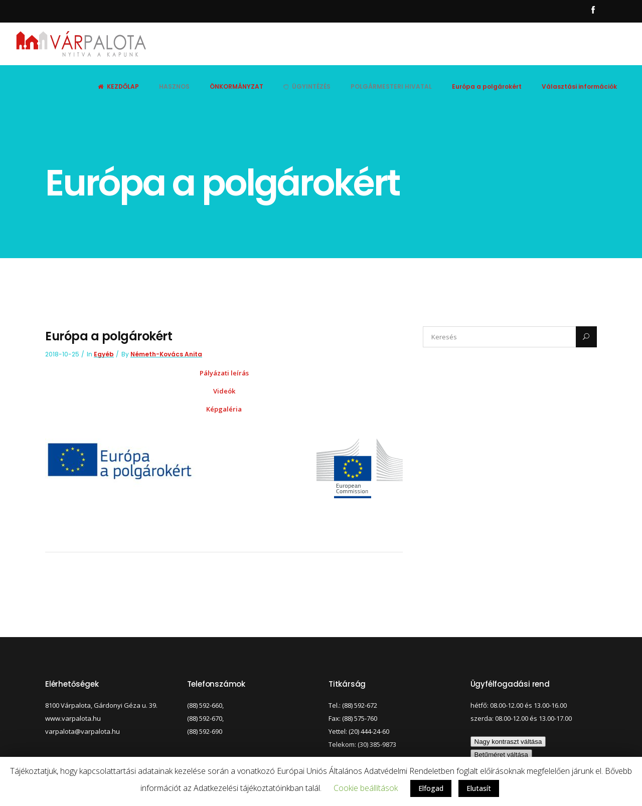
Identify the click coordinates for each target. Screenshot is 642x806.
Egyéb (104, 354)
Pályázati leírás (224, 372)
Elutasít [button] (478, 788)
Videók (224, 390)
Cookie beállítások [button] (366, 787)
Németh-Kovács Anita (166, 354)
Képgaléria (224, 409)
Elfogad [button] (430, 788)
